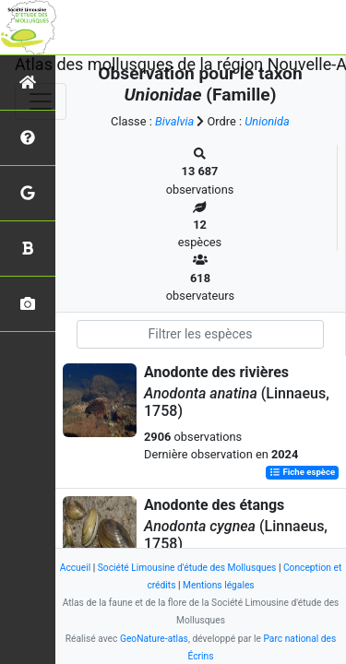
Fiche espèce (302, 473)
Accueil (75, 568)
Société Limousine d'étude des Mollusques (187, 568)
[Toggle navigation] (40, 101)
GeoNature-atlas (154, 639)
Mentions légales (219, 585)
